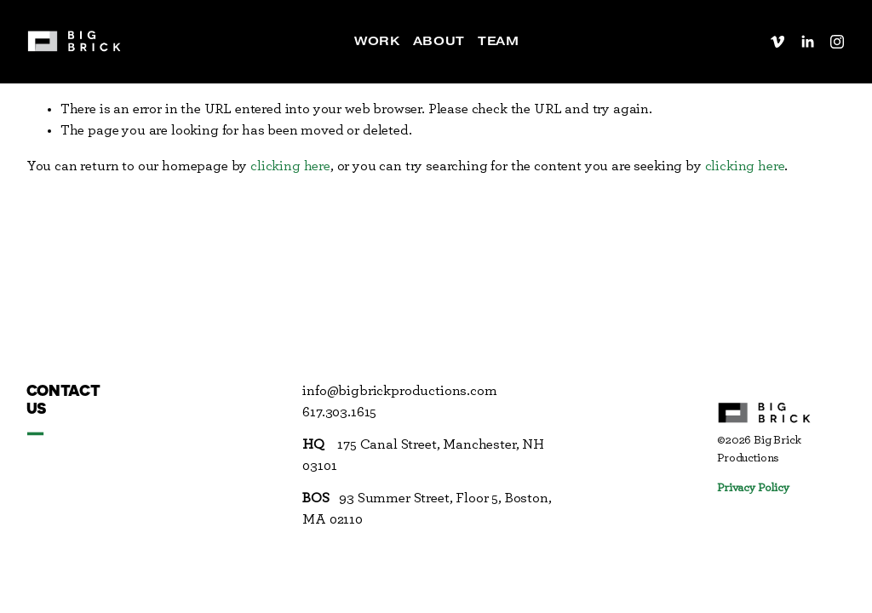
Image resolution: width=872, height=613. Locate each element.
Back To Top (825, 176)
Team (498, 41)
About (439, 41)
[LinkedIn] (807, 41)
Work (376, 41)
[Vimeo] (777, 41)
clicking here (290, 166)
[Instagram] (837, 41)
